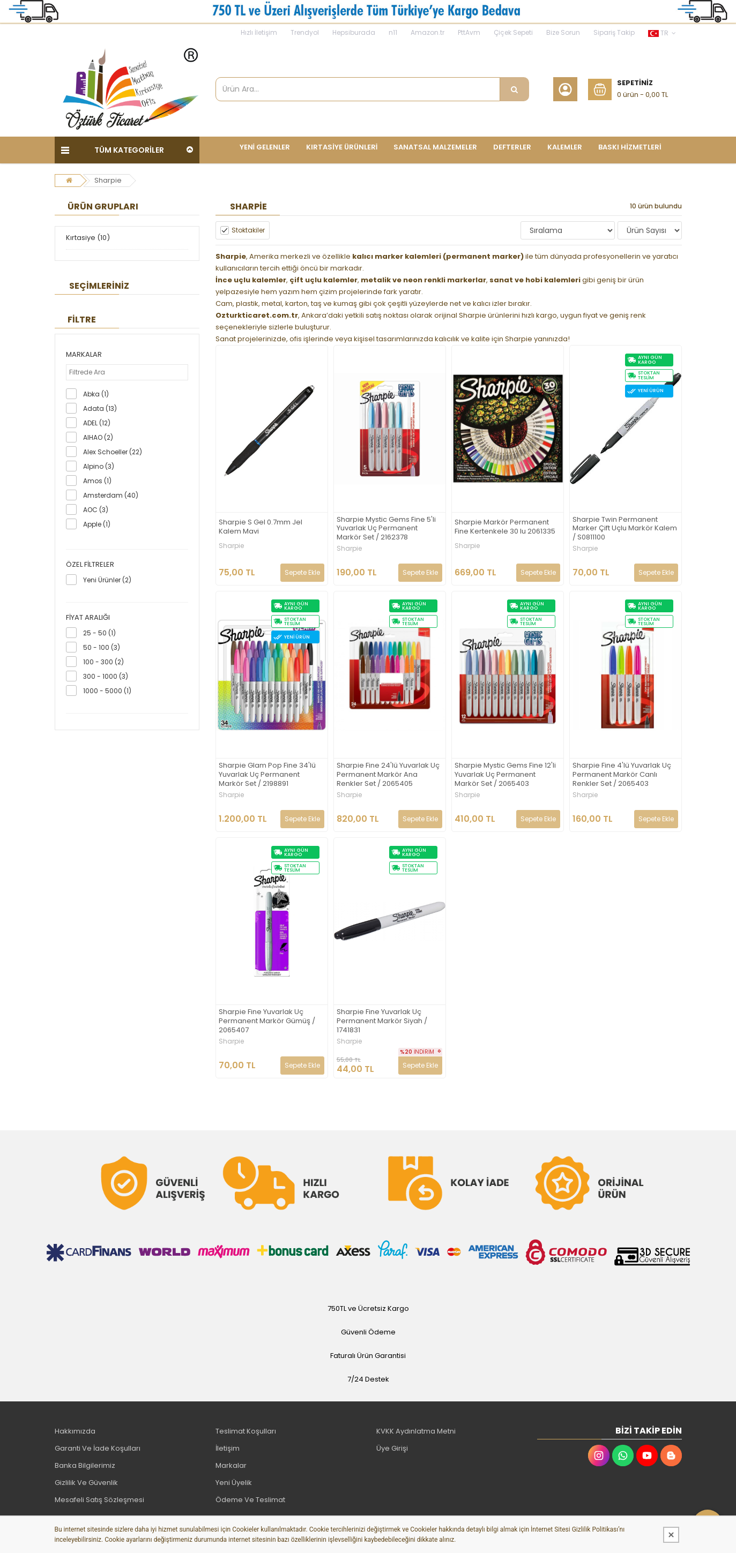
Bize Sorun (563, 32)
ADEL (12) (96, 422)
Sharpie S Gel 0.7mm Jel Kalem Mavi (260, 527)
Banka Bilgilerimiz (85, 1465)
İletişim (227, 1448)
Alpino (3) (98, 466)
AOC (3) (95, 509)
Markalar (231, 1465)
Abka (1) (96, 394)
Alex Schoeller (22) (112, 451)
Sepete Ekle (302, 572)
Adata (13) (100, 408)
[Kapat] (671, 1535)
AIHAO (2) (98, 437)
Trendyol (305, 32)
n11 (393, 32)
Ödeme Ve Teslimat (250, 1500)
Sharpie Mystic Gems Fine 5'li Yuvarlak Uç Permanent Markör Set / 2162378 (386, 529)
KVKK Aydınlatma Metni (416, 1431)
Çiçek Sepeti (513, 32)
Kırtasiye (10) (88, 237)
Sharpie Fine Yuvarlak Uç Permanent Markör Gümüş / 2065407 (267, 1021)
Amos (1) (97, 480)
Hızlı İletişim (259, 32)
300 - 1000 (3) (105, 676)
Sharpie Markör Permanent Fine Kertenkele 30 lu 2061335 (505, 527)
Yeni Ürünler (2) (107, 579)
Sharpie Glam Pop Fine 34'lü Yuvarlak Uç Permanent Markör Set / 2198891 (267, 775)
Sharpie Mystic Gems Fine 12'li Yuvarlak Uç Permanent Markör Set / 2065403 (505, 775)
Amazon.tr (427, 32)
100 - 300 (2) (103, 661)
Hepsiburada (353, 32)
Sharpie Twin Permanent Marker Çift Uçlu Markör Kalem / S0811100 (625, 529)
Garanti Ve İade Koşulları (97, 1448)
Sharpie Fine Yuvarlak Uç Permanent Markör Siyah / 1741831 (382, 1021)
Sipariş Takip (614, 32)
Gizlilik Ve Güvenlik (86, 1482)
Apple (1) (96, 524)
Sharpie (108, 180)
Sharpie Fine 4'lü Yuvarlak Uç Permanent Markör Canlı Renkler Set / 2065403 (622, 775)
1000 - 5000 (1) (107, 690)
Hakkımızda (75, 1431)
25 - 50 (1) (99, 632)
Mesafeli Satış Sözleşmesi (99, 1500)
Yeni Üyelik (233, 1482)
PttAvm (469, 32)
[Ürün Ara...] (514, 89)
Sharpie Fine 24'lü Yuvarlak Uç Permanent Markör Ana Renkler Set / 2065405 (388, 775)
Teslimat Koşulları (245, 1431)
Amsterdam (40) (110, 495)
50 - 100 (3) (101, 647)
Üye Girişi (392, 1448)
